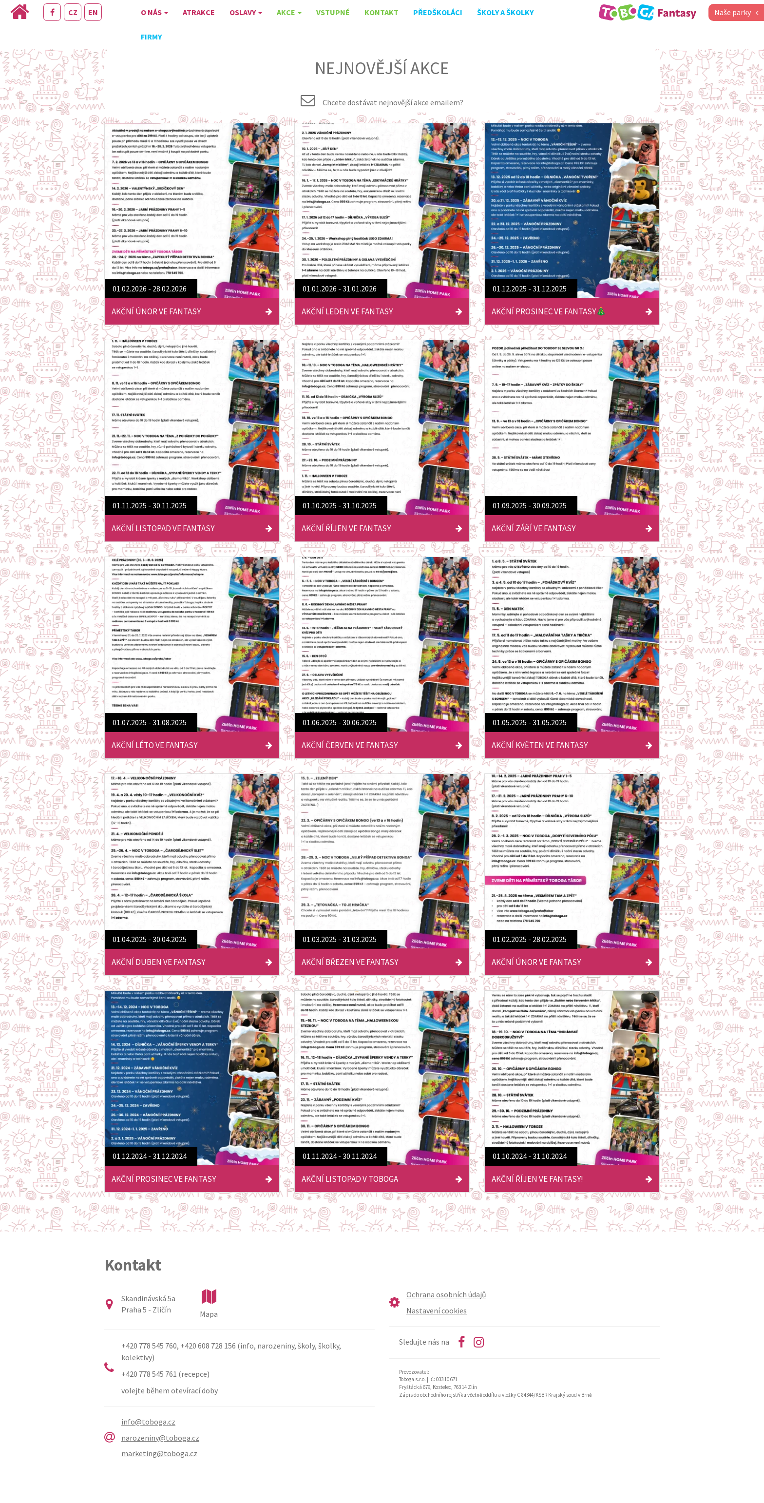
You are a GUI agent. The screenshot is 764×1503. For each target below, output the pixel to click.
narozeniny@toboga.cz (160, 1438)
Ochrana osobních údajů (446, 1294)
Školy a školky (505, 12)
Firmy (151, 36)
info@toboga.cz (148, 1421)
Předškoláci (437, 12)
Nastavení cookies (436, 1310)
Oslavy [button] (245, 12)
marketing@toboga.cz (159, 1453)
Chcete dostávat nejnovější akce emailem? (393, 102)
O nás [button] (154, 12)
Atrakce (199, 12)
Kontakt (381, 12)
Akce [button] (289, 12)
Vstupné (333, 12)
